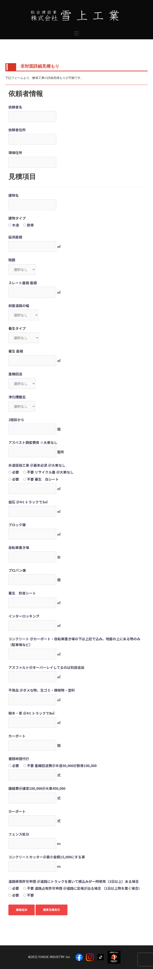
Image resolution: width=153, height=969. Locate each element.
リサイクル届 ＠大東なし (54, 472)
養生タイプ (17, 328)
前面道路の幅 (18, 305)
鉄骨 (30, 225)
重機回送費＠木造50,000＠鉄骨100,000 (66, 765)
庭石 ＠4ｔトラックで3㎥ (28, 501)
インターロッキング (23, 616)
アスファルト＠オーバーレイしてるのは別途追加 (46, 667)
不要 (30, 472)
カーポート (17, 735)
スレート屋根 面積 (22, 282)
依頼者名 (15, 107)
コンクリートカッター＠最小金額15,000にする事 (46, 856)
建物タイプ (17, 218)
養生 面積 (15, 351)
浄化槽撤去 (17, 396)
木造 (15, 225)
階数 (11, 259)
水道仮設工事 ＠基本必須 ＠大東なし (36, 465)
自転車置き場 (18, 547)
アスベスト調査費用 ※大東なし (32, 442)
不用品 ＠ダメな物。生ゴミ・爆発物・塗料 (41, 690)
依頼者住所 (17, 129)
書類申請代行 (18, 758)
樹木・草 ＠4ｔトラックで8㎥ (31, 713)
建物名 (13, 195)
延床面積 (15, 237)
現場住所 (15, 152)
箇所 (60, 451)
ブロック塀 (17, 524)
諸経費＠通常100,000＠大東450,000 (36, 788)
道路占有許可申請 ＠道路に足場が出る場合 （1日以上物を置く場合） (88, 888)
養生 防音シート (22, 593)
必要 (15, 472)
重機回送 (15, 373)
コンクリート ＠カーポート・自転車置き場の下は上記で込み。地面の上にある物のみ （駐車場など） (74, 641)
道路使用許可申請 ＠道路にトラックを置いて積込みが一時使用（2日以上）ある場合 (73, 881)
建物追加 (21, 909)
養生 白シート (47, 479)
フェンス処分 (18, 834)
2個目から (16, 419)
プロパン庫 (17, 570)
